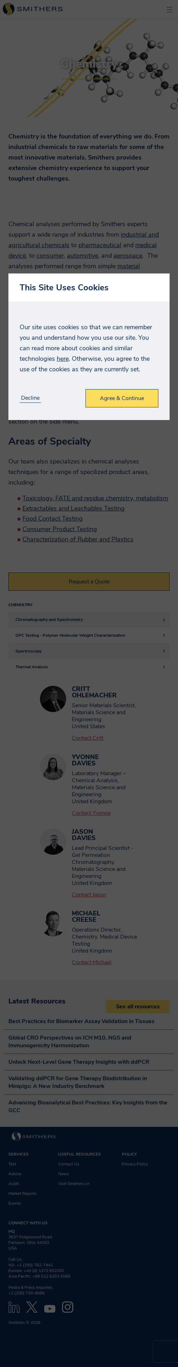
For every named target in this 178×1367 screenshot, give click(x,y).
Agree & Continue (122, 398)
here (63, 358)
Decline (30, 398)
